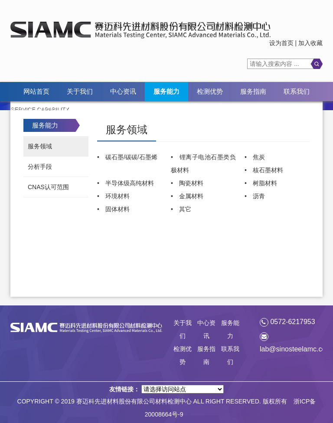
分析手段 (40, 166)
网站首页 (36, 91)
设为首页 (281, 42)
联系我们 (297, 91)
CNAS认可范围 (48, 187)
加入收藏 (310, 42)
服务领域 (40, 146)
